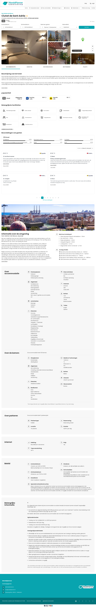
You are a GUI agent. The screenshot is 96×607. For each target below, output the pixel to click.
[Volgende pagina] (56, 198)
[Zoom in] (93, 46)
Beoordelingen (48, 67)
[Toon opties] (76, 27)
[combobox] (70, 27)
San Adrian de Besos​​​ (7, 13)
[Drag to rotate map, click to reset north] (93, 51)
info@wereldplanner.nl (10, 589)
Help (86, 3)
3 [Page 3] (47, 198)
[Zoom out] (93, 48)
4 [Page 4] (50, 198)
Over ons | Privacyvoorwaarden (34, 601)
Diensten (29, 67)
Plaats (85, 67)
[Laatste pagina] (58, 198)
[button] (83, 39)
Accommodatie (11, 67)
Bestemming (66, 67)
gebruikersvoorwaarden (48, 601)
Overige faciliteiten (8, 129)
